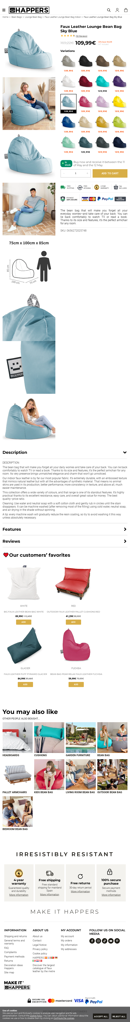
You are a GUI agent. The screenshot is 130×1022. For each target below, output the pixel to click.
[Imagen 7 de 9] (81, 774)
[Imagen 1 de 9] (18, 737)
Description (15, 452)
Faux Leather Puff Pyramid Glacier (25, 674)
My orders (66, 940)
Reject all (119, 1016)
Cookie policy (40, 953)
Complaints (10, 952)
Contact (37, 940)
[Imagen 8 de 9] (112, 774)
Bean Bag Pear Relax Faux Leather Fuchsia (76, 674)
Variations (67, 51)
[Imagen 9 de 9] (18, 811)
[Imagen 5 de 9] (18, 774)
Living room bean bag (80, 792)
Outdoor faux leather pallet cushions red (73, 611)
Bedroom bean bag (15, 829)
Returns (8, 960)
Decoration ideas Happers (13, 967)
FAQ (6, 947)
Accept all (101, 1016)
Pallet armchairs (15, 792)
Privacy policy (40, 949)
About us (37, 936)
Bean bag (103, 755)
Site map (9, 972)
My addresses (69, 949)
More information (18, 894)
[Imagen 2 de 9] (49, 737)
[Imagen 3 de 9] (81, 737)
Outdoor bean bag (109, 792)
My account (67, 936)
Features (12, 529)
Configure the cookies (64, 1018)
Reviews (81, 36)
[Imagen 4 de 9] (112, 737)
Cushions (40, 755)
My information (69, 944)
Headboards (11, 755)
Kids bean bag (43, 792)
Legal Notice (40, 944)
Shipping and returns (15, 936)
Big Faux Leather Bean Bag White (24, 611)
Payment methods (14, 956)
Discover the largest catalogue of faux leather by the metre (44, 968)
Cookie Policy (36, 1015)
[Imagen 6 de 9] (49, 774)
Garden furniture (78, 755)
